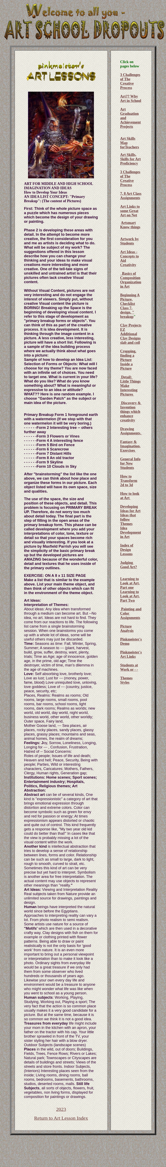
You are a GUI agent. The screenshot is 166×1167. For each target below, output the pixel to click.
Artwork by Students (129, 241)
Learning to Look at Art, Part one (130, 583)
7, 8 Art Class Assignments (130, 196)
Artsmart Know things (130, 225)
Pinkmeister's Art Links (131, 654)
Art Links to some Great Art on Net (130, 210)
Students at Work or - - (129, 667)
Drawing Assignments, (131, 431)
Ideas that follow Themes (128, 519)
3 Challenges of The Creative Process (130, 81)
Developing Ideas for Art (130, 508)
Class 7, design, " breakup (127, 312)
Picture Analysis (126, 628)
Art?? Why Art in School (130, 98)
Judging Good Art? (128, 565)
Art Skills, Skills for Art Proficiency (130, 159)
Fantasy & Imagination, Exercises (130, 446)
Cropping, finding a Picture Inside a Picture (128, 360)
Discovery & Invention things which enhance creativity (130, 411)
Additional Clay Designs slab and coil (130, 338)
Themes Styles (126, 680)
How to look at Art (129, 496)
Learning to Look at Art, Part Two (130, 596)
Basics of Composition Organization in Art (130, 280)
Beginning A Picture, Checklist (130, 299)
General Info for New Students (130, 463)
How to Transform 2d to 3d (128, 480)
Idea (123, 528)
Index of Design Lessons (126, 549)
